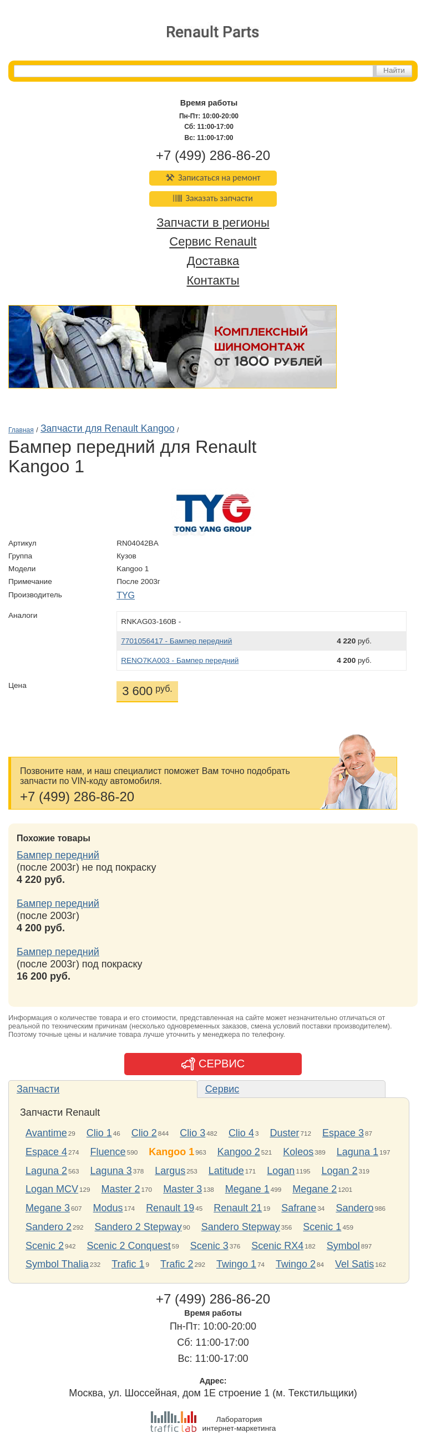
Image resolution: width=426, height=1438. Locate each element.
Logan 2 (339, 1170)
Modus (108, 1208)
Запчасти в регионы (212, 222)
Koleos (298, 1151)
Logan (281, 1170)
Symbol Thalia (57, 1264)
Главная (21, 430)
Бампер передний (58, 855)
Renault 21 (238, 1208)
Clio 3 (192, 1133)
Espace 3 (343, 1133)
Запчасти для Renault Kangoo (107, 428)
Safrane (298, 1208)
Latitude (226, 1170)
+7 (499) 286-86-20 (213, 155)
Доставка (213, 261)
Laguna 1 (357, 1151)
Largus (170, 1170)
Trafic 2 (176, 1264)
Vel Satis (354, 1264)
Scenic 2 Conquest (129, 1245)
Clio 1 (99, 1133)
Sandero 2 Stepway (138, 1226)
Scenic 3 (209, 1245)
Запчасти (38, 1089)
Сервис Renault (212, 242)
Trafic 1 (127, 1264)
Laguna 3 (111, 1170)
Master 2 (121, 1189)
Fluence (108, 1151)
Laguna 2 (46, 1170)
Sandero (354, 1208)
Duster (284, 1133)
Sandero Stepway (240, 1226)
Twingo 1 (236, 1264)
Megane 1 (247, 1189)
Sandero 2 (49, 1226)
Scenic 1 (322, 1226)
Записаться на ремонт (213, 177)
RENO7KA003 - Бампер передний (180, 660)
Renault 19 (170, 1208)
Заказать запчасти (213, 198)
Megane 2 (314, 1189)
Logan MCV (52, 1189)
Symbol (343, 1245)
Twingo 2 (296, 1264)
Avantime (46, 1133)
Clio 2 (144, 1133)
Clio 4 (241, 1133)
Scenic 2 (45, 1245)
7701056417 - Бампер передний (176, 641)
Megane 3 (48, 1208)
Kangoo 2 (238, 1151)
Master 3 (182, 1189)
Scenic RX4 (277, 1245)
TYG (125, 595)
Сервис (222, 1089)
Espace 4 (46, 1151)
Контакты (212, 280)
